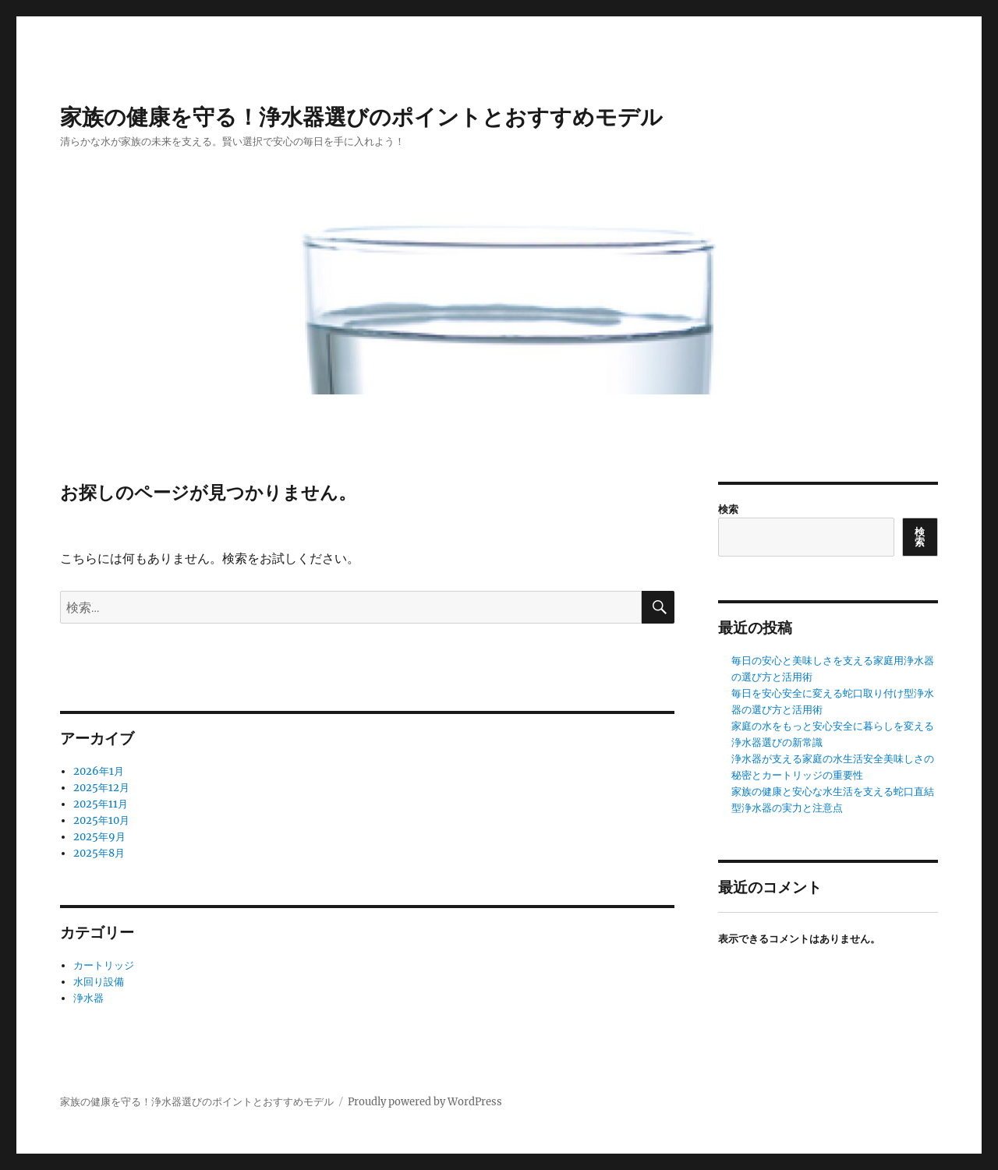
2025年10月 (101, 820)
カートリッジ (103, 965)
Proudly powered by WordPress (425, 1101)
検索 (728, 509)
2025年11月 (100, 804)
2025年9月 (99, 836)
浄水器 (88, 998)
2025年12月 (101, 787)
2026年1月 (98, 771)
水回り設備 (98, 981)
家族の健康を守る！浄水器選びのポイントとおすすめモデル (361, 117)
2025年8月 (99, 853)
